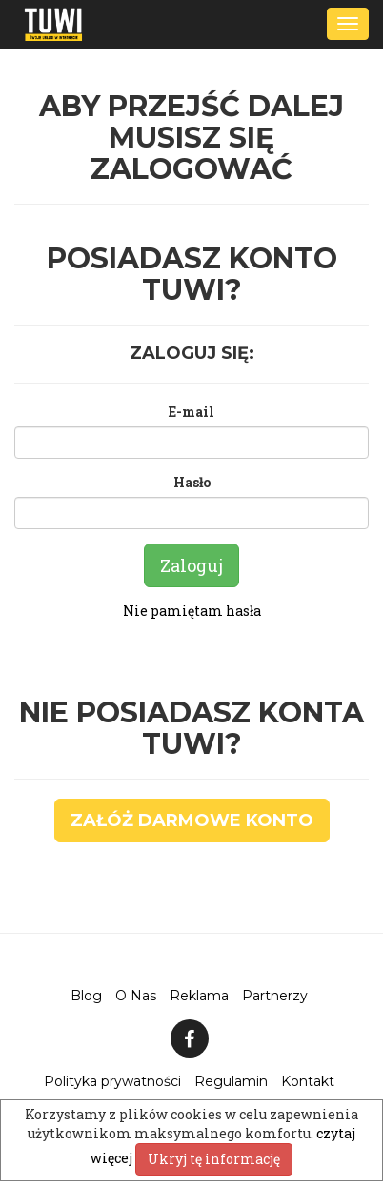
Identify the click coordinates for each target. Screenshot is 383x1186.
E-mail (191, 412)
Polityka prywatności (112, 1081)
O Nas (135, 995)
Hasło (192, 482)
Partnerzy (275, 995)
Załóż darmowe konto (192, 820)
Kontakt (307, 1081)
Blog (86, 995)
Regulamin (231, 1081)
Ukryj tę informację (214, 1159)
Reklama (199, 995)
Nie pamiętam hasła (192, 611)
